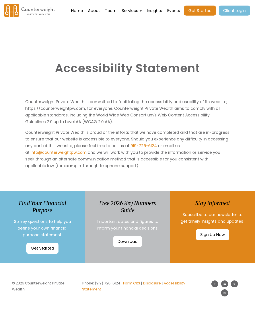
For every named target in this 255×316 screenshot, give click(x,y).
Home (77, 10)
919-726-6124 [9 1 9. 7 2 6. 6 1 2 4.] (143, 145)
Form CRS (131, 283)
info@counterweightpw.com (59, 152)
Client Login (234, 10)
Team (111, 10)
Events (173, 10)
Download (128, 241)
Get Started (200, 10)
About (94, 10)
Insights (154, 10)
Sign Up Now (212, 234)
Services (130, 10)
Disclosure (152, 283)
